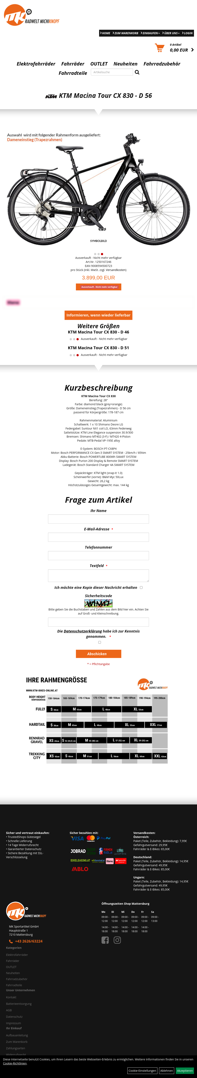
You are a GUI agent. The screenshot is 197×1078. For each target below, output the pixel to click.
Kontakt (11, 997)
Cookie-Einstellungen (142, 1071)
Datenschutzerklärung (83, 631)
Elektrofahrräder (36, 64)
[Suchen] (137, 72)
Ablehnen (166, 1071)
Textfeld (97, 565)
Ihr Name (98, 510)
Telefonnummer (98, 547)
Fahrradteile (73, 73)
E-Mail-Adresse (96, 529)
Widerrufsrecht (16, 1055)
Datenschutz (14, 1017)
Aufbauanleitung (17, 1035)
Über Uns (172, 33)
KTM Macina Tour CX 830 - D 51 (98, 347)
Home (106, 33)
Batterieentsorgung (18, 1004)
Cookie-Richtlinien (15, 1063)
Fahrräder (72, 64)
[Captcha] (98, 622)
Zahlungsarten (15, 1048)
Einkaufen (151, 33)
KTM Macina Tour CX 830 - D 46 (98, 332)
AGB (9, 1010)
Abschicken (97, 653)
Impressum (13, 1023)
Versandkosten (116, 270)
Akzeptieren (185, 1071)
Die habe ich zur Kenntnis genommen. (98, 634)
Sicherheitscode (98, 595)
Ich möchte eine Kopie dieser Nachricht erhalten (95, 587)
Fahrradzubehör (162, 64)
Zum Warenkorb (126, 33)
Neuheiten (126, 64)
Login (188, 33)
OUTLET (99, 64)
